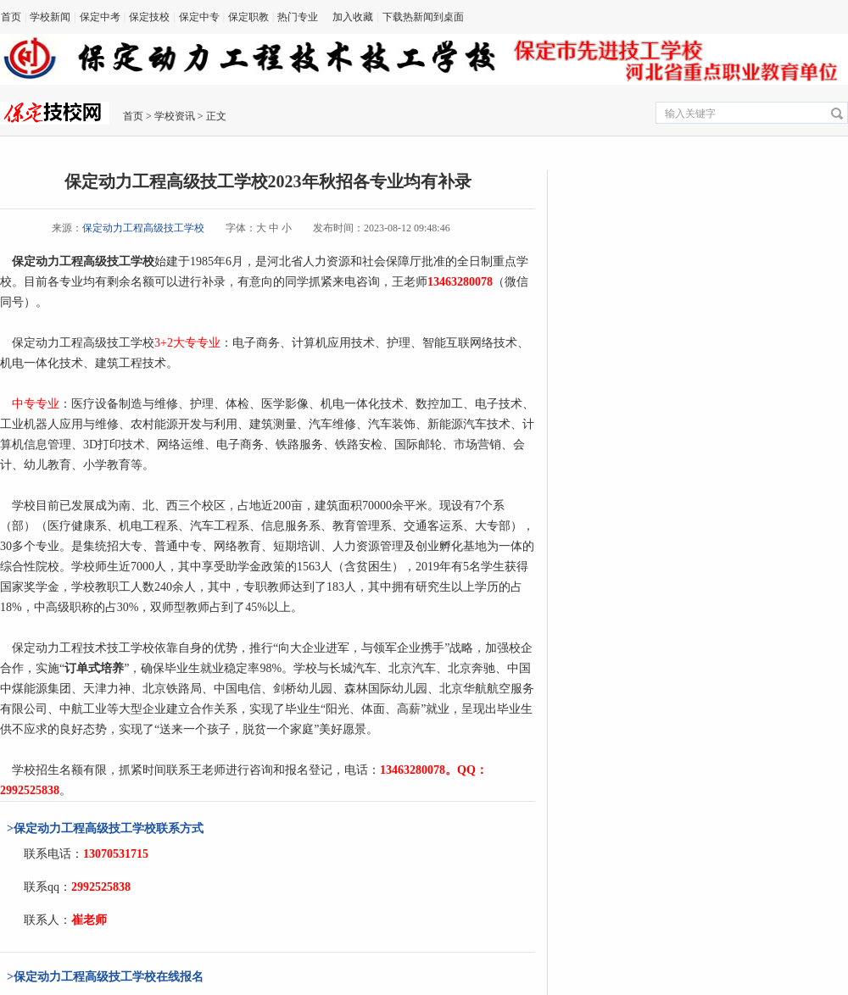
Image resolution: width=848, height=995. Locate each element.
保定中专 (199, 17)
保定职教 (248, 17)
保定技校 (149, 17)
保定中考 (100, 17)
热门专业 (297, 17)
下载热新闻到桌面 (423, 17)
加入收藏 (352, 17)
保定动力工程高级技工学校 (143, 228)
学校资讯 (174, 116)
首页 (11, 17)
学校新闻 (50, 17)
